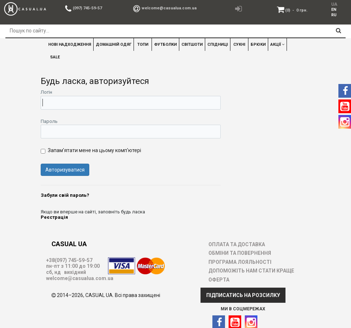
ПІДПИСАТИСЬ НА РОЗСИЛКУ (243, 295)
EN (333, 9)
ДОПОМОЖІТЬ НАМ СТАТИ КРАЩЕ (251, 271)
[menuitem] (333, 9)
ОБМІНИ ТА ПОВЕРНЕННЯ (239, 253)
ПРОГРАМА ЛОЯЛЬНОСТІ (239, 262)
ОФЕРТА (218, 280)
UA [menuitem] (334, 4)
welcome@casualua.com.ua (169, 8)
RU (334, 15)
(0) (296, 10)
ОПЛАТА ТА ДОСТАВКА (236, 244)
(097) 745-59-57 (87, 8)
